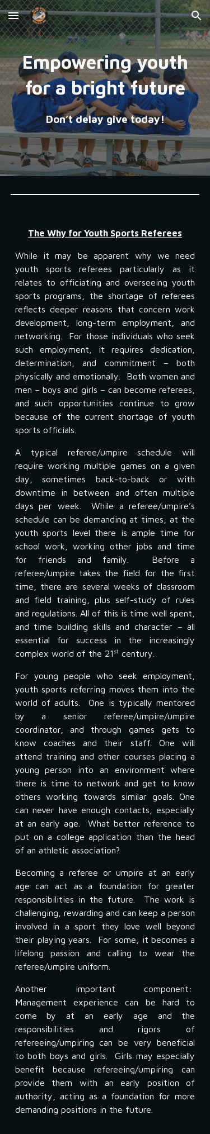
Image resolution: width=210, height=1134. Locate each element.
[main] (105, 88)
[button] (13, 15)
